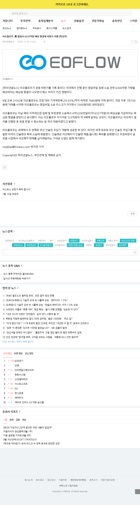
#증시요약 (113, 240)
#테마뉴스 (18, 245)
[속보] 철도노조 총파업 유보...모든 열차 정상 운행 (28, 295)
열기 (137, 491)
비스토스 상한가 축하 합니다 (16, 189)
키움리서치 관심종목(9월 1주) (18, 431)
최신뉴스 (7, 28)
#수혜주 (122, 245)
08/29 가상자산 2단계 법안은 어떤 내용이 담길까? (27, 427)
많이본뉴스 (22, 28)
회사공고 (40, 480)
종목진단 (117, 20)
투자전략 (25, 20)
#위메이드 (10, 240)
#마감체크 (110, 245)
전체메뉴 (137, 13)
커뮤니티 (8, 20)
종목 (12, 419)
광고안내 (51, 480)
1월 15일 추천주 (10, 194)
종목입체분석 (45, 20)
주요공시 (37, 28)
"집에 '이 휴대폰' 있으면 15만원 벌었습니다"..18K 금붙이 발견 (34, 328)
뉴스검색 (66, 28)
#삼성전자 (62, 240)
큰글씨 (136, 41)
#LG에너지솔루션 (26, 240)
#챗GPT (74, 240)
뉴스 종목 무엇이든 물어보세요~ (19, 274)
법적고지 (93, 480)
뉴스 (63, 20)
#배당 (89, 245)
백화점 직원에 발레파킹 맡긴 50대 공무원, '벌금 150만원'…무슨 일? (37, 318)
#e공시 (99, 245)
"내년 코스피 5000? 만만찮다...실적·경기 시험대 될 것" (31, 314)
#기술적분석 (45, 245)
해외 (24, 419)
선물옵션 (79, 20)
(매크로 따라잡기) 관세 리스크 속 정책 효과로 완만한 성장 (31, 443)
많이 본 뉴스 (9, 288)
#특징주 (100, 240)
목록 (132, 213)
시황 (5, 419)
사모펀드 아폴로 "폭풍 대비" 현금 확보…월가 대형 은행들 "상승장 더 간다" (40, 309)
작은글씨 (132, 41)
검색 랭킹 (7, 353)
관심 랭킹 (29, 353)
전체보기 (136, 28)
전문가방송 (98, 20)
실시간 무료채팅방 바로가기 (16, 278)
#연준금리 (31, 245)
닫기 (135, 4)
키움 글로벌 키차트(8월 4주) (17, 435)
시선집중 (7, 183)
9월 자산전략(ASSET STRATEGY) (20, 439)
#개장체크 (60, 245)
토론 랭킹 (18, 353)
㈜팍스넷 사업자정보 (68, 486)
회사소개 (29, 480)
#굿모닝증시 (87, 240)
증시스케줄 (51, 28)
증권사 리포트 (10, 411)
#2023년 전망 (128, 240)
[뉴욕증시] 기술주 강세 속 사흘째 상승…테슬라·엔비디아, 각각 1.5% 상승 (40, 304)
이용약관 (63, 480)
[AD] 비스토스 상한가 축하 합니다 (18, 341)
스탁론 (133, 20)
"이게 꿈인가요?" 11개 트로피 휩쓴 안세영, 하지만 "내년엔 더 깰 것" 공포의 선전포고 (45, 323)
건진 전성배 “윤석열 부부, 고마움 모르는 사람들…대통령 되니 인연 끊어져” (40, 337)
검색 (129, 13)
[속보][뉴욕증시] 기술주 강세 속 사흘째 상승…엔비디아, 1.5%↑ (35, 300)
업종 (18, 419)
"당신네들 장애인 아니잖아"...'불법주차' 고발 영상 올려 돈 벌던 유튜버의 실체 (41, 332)
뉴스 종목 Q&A (11, 265)
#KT (51, 240)
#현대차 (42, 240)
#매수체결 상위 (75, 245)
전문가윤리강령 (108, 480)
